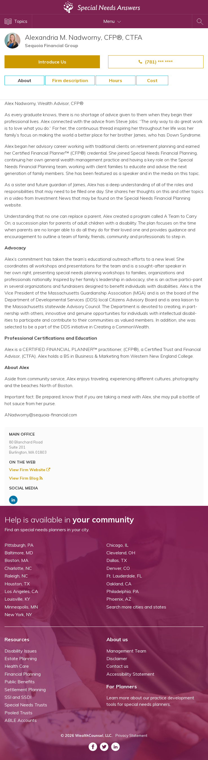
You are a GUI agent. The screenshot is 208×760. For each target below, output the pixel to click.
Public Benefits (20, 681)
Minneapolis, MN (21, 607)
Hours (115, 80)
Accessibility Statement (130, 674)
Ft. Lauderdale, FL (124, 576)
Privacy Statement (131, 735)
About (24, 80)
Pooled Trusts (18, 712)
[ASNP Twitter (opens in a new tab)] (104, 747)
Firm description (70, 80)
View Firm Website (29, 469)
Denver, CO (118, 568)
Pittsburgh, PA (19, 545)
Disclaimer (116, 658)
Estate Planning (21, 658)
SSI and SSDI (18, 697)
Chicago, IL (117, 545)
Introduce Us (52, 62)
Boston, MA (17, 560)
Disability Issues (21, 651)
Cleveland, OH (120, 552)
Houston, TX (17, 584)
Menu (112, 21)
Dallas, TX (116, 560)
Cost (152, 80)
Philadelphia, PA (122, 591)
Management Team (126, 651)
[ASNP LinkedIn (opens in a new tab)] (13, 500)
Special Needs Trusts (26, 705)
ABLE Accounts (21, 720)
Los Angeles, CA (21, 591)
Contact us (117, 666)
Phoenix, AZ (118, 599)
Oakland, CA (119, 584)
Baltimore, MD (19, 552)
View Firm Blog (26, 478)
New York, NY (18, 614)
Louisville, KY (17, 599)
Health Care (17, 666)
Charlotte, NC (18, 568)
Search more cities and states (136, 607)
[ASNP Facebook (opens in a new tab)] (93, 747)
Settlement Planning (25, 689)
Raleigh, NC (16, 576)
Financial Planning (23, 674)
